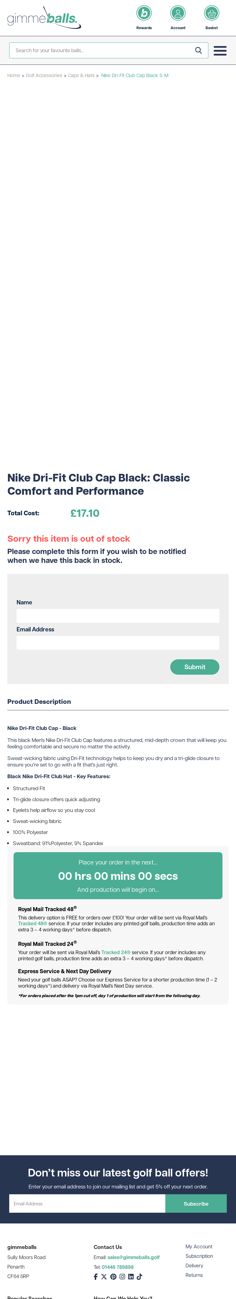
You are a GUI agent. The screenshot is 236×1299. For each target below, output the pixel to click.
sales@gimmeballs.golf (134, 1257)
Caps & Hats (81, 75)
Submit (195, 666)
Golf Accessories (44, 75)
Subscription (199, 1256)
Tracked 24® (116, 952)
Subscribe (196, 1203)
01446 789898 (118, 1267)
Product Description (39, 702)
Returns (194, 1275)
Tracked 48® (32, 923)
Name (24, 602)
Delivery (194, 1265)
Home (13, 75)
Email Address (35, 629)
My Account (199, 1246)
